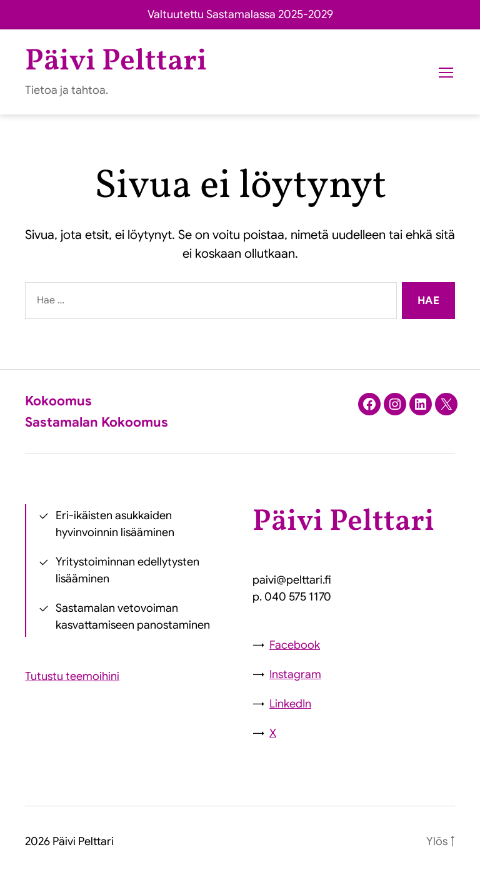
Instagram (295, 674)
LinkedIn (290, 704)
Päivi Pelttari (116, 62)
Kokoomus (58, 401)
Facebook (294, 645)
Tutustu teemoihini (72, 676)
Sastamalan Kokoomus (96, 422)
